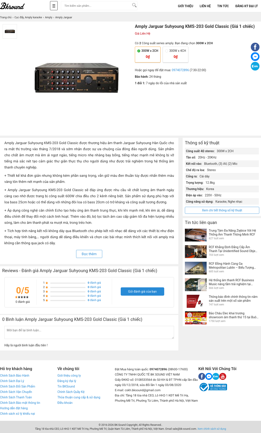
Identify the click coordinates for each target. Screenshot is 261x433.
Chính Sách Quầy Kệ (71, 392)
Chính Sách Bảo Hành (14, 375)
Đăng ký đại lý (66, 381)
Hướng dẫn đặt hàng (14, 408)
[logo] (17, 6)
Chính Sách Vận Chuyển (16, 392)
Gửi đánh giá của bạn (142, 291)
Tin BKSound (66, 386)
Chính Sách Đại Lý (12, 381)
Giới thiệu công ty (69, 375)
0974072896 (180, 70)
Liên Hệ (205, 6)
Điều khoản (65, 402)
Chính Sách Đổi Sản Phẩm (17, 386)
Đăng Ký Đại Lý (246, 6)
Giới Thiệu (185, 6)
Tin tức (223, 6)
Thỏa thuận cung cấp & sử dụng (78, 397)
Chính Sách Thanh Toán (16, 397)
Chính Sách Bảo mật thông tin (20, 402)
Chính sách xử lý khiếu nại (17, 413)
